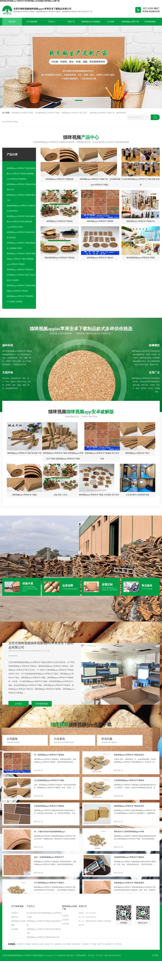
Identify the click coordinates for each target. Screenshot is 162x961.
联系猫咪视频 (42, 704)
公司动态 (65, 920)
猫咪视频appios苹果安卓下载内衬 (100, 258)
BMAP (91, 955)
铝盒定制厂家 (109, 944)
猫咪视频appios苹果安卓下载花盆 (59, 221)
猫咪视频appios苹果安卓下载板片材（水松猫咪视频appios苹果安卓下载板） (100, 182)
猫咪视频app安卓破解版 (18, 923)
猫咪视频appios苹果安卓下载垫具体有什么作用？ (133, 806)
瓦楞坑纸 (118, 944)
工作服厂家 (21, 944)
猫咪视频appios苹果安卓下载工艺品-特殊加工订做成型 (21, 277)
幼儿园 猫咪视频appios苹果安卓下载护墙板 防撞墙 (141, 182)
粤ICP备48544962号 (112, 955)
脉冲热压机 (76, 944)
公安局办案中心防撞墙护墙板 (137, 495)
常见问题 (65, 924)
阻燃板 (28, 944)
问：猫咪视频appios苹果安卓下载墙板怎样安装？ (53, 755)
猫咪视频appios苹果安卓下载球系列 (20, 269)
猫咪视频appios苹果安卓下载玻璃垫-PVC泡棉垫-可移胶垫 (20, 298)
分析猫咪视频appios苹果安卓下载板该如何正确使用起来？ (57, 806)
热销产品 (14, 917)
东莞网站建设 (80, 955)
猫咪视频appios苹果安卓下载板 (24, 495)
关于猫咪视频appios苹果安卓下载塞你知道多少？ (53, 883)
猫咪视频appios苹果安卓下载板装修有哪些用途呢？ (134, 883)
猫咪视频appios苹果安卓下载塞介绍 (141, 221)
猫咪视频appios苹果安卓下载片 (137, 453)
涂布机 (41, 944)
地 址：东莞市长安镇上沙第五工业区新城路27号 (95, 923)
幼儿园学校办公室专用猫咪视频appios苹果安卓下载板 (44, 915)
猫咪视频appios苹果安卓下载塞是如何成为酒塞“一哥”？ (136, 755)
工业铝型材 (85, 944)
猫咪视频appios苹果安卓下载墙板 (100, 221)
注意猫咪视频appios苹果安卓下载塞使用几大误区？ (134, 780)
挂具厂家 (100, 944)
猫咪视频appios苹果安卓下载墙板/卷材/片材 (21, 197)
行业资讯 (65, 916)
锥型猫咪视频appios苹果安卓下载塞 (141, 258)
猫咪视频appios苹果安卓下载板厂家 (102, 113)
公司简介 (19, 704)
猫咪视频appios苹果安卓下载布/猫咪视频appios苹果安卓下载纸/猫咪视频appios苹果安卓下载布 (21, 221)
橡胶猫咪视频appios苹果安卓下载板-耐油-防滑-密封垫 (21, 208)
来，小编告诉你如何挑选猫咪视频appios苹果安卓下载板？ (57, 831)
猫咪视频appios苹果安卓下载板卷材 (60, 179)
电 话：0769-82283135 (87, 917)
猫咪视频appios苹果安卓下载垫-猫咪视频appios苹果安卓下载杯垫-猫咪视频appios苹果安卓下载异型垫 (21, 173)
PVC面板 (93, 944)
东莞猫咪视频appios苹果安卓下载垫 (47, 113)
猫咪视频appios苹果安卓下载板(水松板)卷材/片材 (21, 187)
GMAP (99, 955)
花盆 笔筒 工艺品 (60, 495)
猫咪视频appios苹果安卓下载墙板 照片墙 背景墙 (102, 456)
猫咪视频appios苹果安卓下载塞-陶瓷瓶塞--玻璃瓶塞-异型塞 (21, 245)
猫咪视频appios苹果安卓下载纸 (22, 113)
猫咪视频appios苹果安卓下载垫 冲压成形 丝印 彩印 (99, 495)
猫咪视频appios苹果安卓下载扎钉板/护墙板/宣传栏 (44, 931)
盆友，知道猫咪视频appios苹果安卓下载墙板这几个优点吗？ (58, 857)
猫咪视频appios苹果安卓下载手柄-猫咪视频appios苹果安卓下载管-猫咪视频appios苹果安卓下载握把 (21, 259)
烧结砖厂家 (49, 944)
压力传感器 (67, 944)
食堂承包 (35, 944)
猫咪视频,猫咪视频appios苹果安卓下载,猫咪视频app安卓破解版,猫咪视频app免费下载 (30, 1)
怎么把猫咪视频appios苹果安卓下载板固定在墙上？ (54, 780)
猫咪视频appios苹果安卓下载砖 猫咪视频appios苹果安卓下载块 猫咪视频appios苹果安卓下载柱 (63, 456)
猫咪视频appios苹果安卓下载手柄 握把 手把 (24, 453)
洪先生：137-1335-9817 (87, 913)
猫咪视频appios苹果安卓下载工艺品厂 (75, 113)
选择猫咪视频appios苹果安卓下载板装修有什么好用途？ (136, 857)
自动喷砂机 (58, 944)
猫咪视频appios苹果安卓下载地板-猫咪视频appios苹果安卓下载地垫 (21, 288)
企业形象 (14, 929)
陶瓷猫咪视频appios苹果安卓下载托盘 (60, 258)
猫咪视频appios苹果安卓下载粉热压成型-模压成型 (21, 235)
